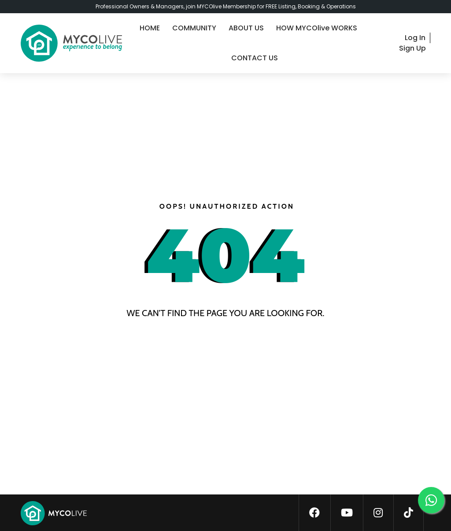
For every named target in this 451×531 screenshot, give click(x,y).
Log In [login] (415, 38)
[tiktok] (408, 513)
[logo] (71, 43)
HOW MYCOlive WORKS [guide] (316, 28)
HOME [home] (150, 28)
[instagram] (378, 513)
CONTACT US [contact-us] (254, 58)
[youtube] (347, 513)
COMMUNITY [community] (194, 28)
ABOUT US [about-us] (246, 28)
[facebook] (314, 513)
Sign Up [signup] (412, 48)
